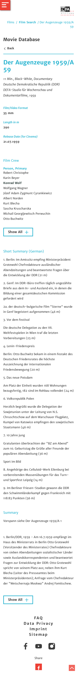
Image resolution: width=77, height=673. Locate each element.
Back (8, 48)
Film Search (27, 22)
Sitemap (38, 634)
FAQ (38, 618)
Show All (15, 232)
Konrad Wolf (12, 183)
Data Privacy (38, 623)
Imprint (38, 629)
